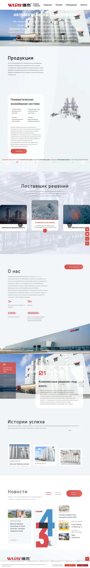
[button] (7, 162)
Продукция (48, 5)
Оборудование (71, 5)
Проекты (83, 5)
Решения (59, 5)
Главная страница (36, 5)
